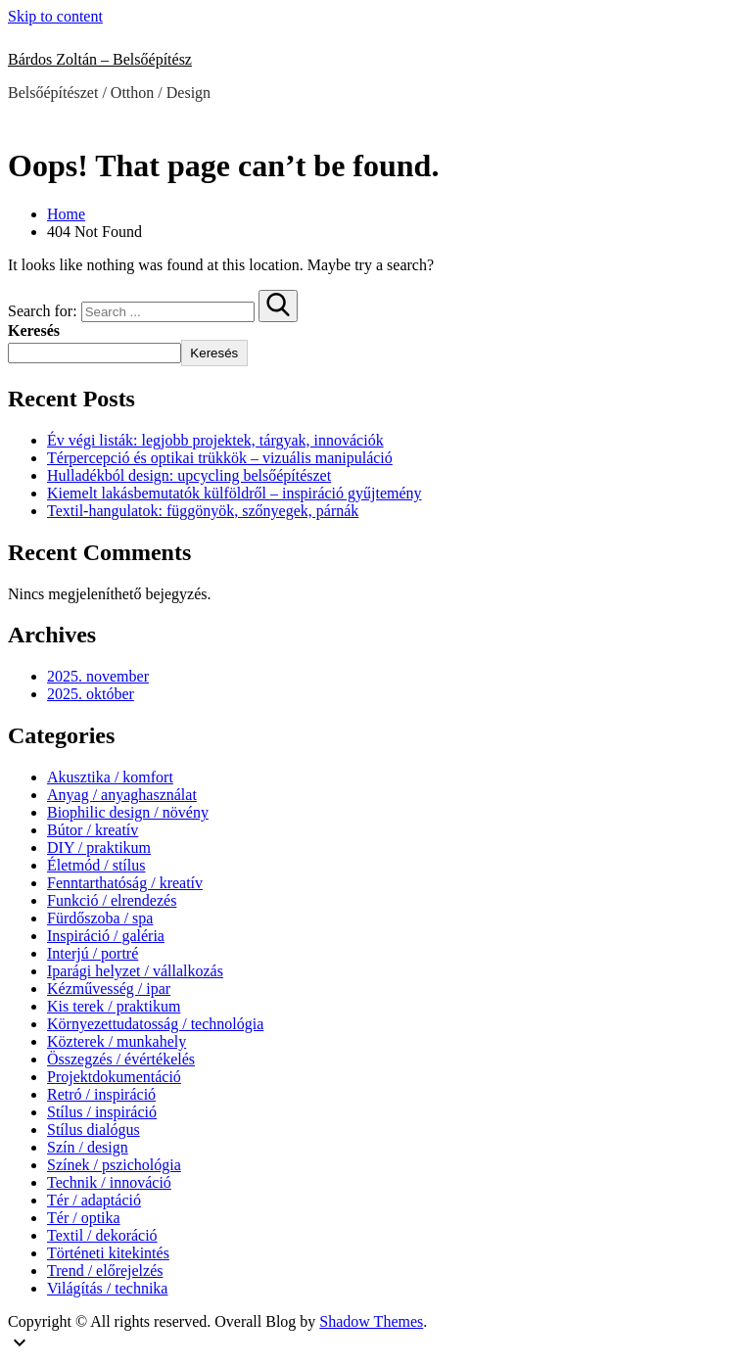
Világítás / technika (107, 1288)
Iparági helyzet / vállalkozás (135, 971)
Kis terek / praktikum (113, 1006)
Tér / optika (83, 1217)
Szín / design (87, 1147)
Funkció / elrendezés (111, 900)
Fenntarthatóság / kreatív (125, 882)
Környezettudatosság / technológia (155, 1023)
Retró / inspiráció (101, 1094)
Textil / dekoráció (102, 1235)
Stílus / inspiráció (102, 1112)
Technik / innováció (109, 1182)
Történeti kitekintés (108, 1253)
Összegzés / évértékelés (121, 1059)
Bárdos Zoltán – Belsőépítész (100, 59)
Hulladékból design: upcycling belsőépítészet (189, 475)
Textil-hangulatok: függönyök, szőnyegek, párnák (202, 510)
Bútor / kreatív (92, 830)
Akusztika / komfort (110, 777)
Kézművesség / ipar (108, 988)
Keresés (34, 330)
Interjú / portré (92, 953)
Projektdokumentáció (114, 1076)
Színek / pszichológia (114, 1164)
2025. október (90, 693)
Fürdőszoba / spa (100, 918)
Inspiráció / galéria (105, 935)
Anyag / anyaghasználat (122, 794)
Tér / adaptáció (94, 1200)
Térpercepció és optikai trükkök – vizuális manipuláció (220, 457)
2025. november (98, 676)
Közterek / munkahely (116, 1041)
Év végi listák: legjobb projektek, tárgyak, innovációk (215, 440)
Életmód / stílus (96, 865)
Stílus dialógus (93, 1129)
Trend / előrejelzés (105, 1270)
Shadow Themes (371, 1321)
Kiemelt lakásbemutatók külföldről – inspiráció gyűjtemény (234, 493)
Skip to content (55, 16)
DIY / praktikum (99, 847)
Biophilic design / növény (128, 812)
